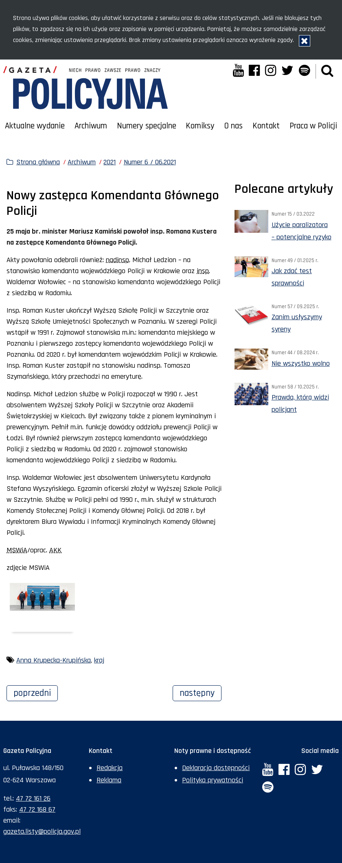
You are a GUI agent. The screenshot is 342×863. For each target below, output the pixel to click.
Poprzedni (35, 692)
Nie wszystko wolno (301, 363)
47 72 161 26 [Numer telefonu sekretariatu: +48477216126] (33, 798)
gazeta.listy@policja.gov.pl (42, 831)
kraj (99, 660)
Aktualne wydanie (35, 126)
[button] (327, 71)
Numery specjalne (146, 126)
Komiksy (200, 126)
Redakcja (109, 768)
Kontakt (266, 126)
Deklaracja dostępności (216, 768)
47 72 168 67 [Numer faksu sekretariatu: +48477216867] (37, 809)
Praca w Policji (313, 126)
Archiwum (91, 126)
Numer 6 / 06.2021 (150, 162)
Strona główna (38, 162)
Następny (200, 692)
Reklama (108, 780)
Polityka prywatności (212, 780)
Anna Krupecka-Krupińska (53, 660)
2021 (109, 162)
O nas (233, 126)
